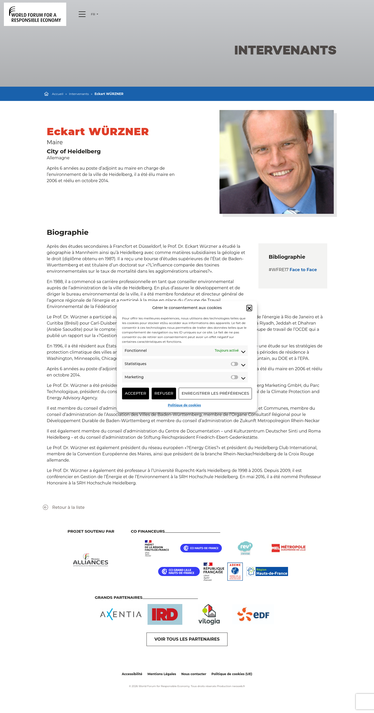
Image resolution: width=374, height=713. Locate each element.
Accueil (57, 94)
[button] (249, 308)
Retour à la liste (64, 507)
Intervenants (79, 94)
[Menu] (82, 14)
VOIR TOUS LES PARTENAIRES (187, 639)
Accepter (135, 393)
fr (93, 14)
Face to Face (303, 269)
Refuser (164, 393)
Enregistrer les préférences (215, 393)
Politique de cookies (184, 405)
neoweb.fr (238, 686)
